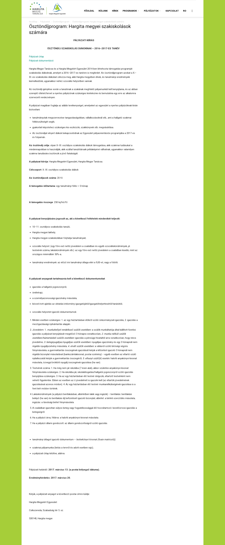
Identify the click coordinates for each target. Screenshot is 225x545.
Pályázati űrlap (36, 56)
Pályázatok (152, 10)
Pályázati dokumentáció (41, 60)
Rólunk (103, 10)
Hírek (115, 10)
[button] (192, 11)
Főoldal (89, 10)
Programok (130, 10)
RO (184, 10)
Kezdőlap (33, 21)
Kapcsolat (172, 10)
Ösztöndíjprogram (61, 21)
